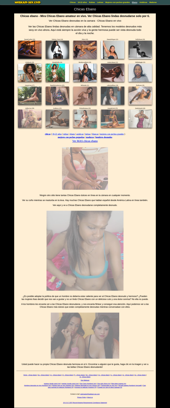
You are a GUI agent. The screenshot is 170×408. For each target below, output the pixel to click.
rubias (65, 134)
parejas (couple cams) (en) (70, 383)
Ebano (134, 2)
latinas (88, 134)
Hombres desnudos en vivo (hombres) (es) (37, 385)
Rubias (92, 2)
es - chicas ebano (140, 375)
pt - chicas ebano (85, 377)
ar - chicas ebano (128, 375)
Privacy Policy (81, 397)
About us (90, 397)
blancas (95, 134)
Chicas (73, 2)
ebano (72, 134)
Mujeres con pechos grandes (117, 2)
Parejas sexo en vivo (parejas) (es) (63, 385)
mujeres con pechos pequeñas (71, 137)
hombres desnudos (104, 137)
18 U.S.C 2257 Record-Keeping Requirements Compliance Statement (85, 403)
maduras (90, 137)
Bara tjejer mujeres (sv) (118, 383)
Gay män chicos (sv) (103, 383)
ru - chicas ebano (116, 375)
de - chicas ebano (91, 375)
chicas (47, 134)
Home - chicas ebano (30, 375)
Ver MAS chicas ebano (85, 140)
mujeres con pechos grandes (112, 134)
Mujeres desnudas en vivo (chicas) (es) (87, 385)
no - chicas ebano (104, 375)
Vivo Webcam (85, 380)
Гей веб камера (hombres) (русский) (130, 385)
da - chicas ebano (43, 375)
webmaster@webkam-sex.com (90, 394)
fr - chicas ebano (79, 375)
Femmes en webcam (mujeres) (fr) (85, 387)
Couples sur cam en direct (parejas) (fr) (109, 387)
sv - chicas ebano (55, 375)
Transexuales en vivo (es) (109, 385)
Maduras (153, 2)
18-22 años (82, 2)
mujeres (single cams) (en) (52, 383)
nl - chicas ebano (67, 375)
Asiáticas (143, 2)
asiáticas (80, 134)
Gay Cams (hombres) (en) (88, 383)
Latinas (100, 2)
